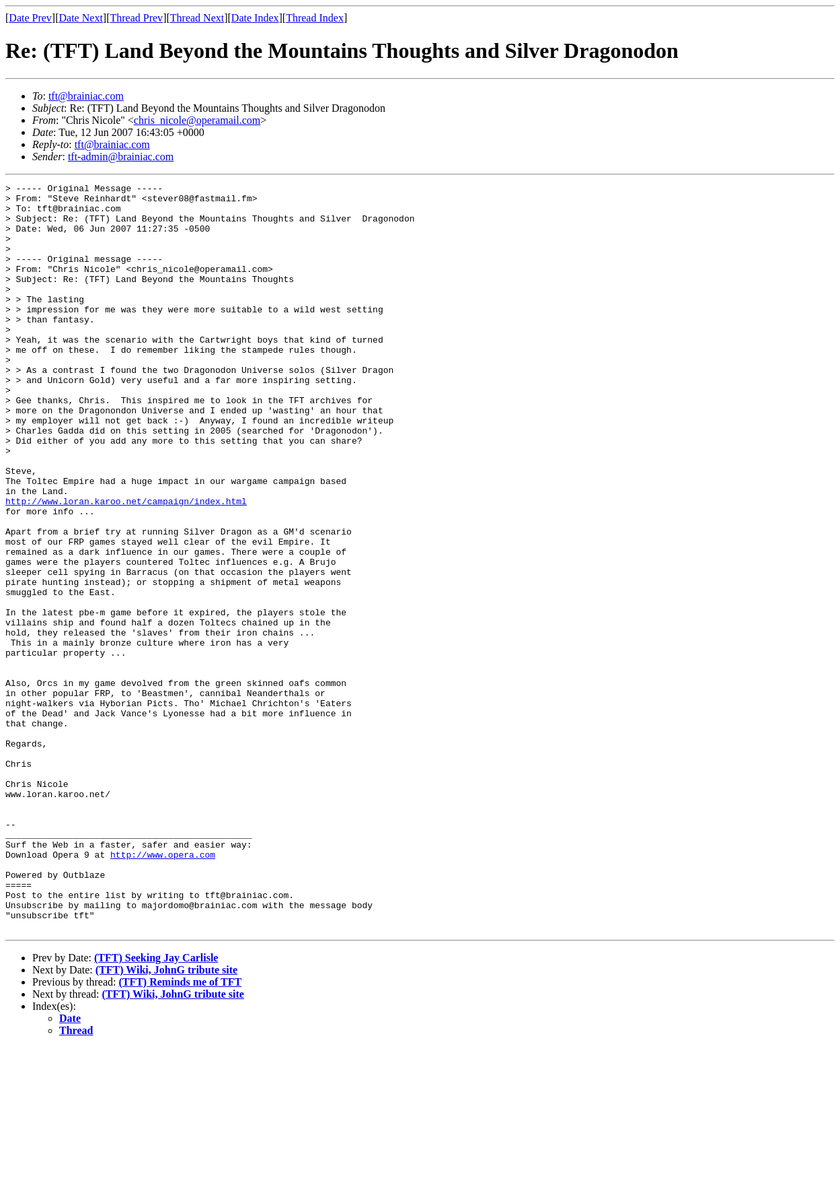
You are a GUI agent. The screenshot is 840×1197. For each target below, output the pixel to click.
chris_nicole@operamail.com (197, 120)
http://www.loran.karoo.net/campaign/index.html (126, 565)
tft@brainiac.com (86, 96)
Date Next (81, 18)
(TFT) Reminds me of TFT (179, 1131)
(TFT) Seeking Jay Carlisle (156, 1107)
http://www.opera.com (162, 990)
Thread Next (197, 18)
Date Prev (30, 18)
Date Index (255, 18)
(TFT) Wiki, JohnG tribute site (166, 1119)
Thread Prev (136, 18)
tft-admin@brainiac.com (121, 156)
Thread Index (315, 18)
